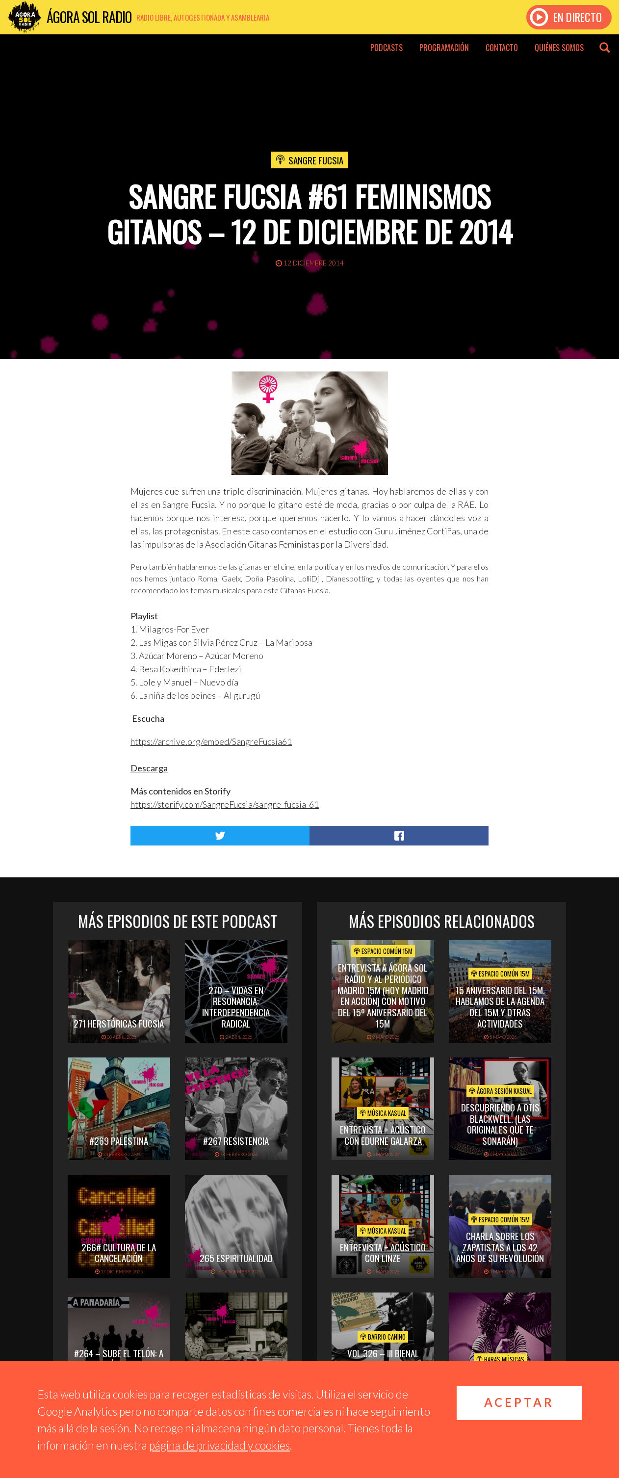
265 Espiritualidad (236, 1258)
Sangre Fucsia (315, 160)
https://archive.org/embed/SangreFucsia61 (211, 741)
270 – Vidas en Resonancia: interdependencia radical (236, 1006)
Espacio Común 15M (383, 951)
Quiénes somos (559, 47)
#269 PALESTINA (118, 1140)
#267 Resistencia (236, 1140)
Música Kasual (383, 1113)
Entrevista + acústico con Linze (383, 1252)
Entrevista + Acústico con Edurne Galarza (383, 1134)
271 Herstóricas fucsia (119, 1023)
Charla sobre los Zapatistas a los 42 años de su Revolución (500, 1247)
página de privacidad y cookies (219, 1445)
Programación (444, 47)
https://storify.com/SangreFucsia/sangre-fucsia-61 (224, 804)
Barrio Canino (383, 1337)
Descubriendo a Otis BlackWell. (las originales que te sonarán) (500, 1123)
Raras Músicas (500, 1359)
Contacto (502, 47)
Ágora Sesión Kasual (500, 1091)
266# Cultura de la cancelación (118, 1252)
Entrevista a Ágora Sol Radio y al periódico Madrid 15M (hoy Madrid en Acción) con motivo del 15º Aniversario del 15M (383, 995)
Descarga (149, 768)
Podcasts (386, 47)
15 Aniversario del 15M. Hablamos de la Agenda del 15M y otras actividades (500, 1006)
